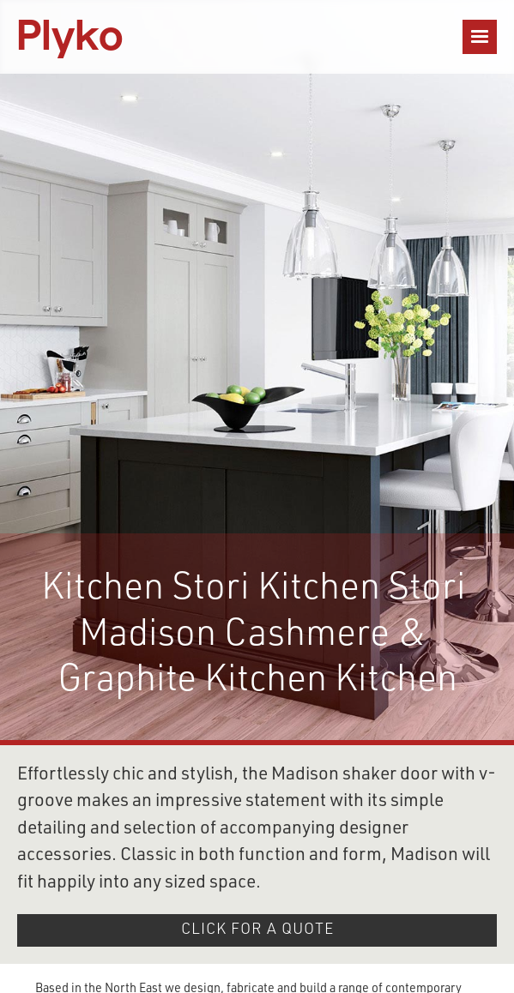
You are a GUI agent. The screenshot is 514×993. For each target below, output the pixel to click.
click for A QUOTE (257, 930)
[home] (70, 37)
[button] (480, 37)
